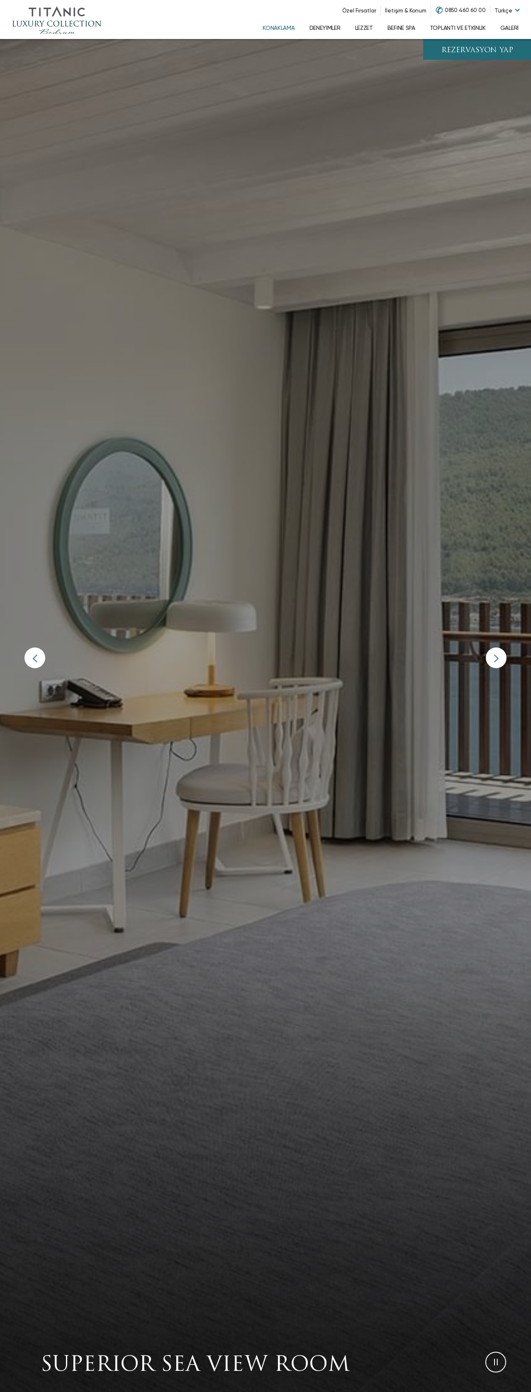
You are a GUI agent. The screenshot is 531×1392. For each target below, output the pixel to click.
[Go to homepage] (56, 19)
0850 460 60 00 (465, 10)
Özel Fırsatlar (359, 10)
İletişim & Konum (405, 10)
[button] (34, 657)
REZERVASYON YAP (477, 50)
